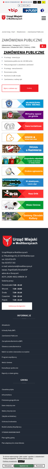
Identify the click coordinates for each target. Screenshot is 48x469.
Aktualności (6, 325)
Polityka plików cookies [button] (25, 458)
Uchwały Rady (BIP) (8, 330)
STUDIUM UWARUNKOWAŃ (11, 432)
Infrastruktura (7, 395)
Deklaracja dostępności (17, 306)
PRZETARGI (25, 45)
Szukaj (29, 88)
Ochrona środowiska (9, 421)
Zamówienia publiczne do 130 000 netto (18, 61)
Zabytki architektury (9, 416)
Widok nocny (26, 2)
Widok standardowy (11, 2)
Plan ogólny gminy (8, 438)
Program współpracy (9, 357)
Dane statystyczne (8, 405)
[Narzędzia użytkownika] (43, 46)
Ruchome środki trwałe (12, 76)
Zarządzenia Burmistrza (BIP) (12, 341)
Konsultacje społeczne (10, 368)
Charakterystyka (8, 389)
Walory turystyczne (9, 411)
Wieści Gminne (7, 362)
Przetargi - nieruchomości (13, 68)
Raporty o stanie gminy (10, 373)
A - (20, 5)
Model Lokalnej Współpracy (11, 427)
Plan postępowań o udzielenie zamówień (19, 65)
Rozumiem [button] (39, 466)
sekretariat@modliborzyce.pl (20, 266)
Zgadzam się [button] (24, 466)
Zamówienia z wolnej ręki (13, 79)
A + (28, 5)
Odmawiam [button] (8, 466)
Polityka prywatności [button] (10, 461)
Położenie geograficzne (10, 400)
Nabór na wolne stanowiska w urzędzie (15, 352)
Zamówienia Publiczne (10, 336)
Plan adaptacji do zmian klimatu (13, 443)
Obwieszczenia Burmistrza (11, 346)
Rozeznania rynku (10, 72)
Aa (35, 2)
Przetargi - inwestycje (12, 57)
